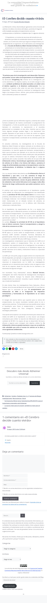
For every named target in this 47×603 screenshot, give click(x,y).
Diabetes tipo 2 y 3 (23, 396)
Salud (24, 398)
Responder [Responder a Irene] (8, 442)
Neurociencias (17, 398)
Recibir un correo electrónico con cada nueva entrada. (20, 494)
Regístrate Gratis (9, 586)
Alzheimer (8, 396)
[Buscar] (22, 515)
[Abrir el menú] (23, 594)
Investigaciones (7, 398)
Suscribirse (34, 383)
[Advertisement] (14, 107)
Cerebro (13, 396)
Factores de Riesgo (35, 396)
